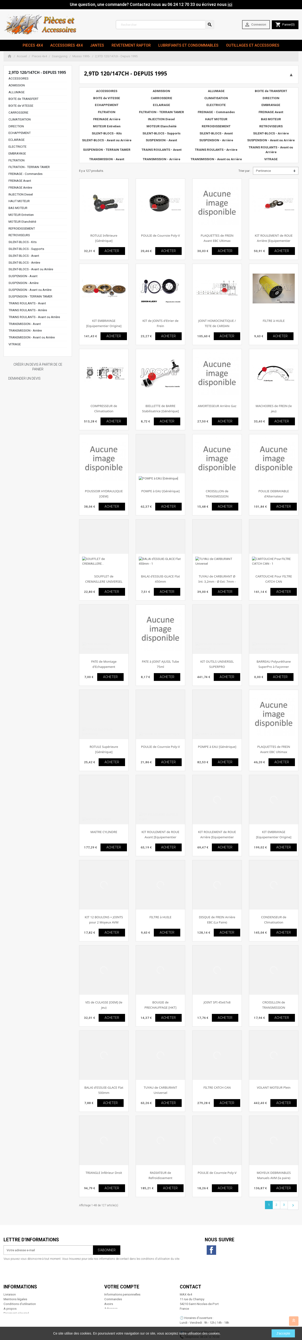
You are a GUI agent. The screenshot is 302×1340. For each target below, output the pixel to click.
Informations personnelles (122, 1276)
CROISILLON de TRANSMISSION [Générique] (273, 1007)
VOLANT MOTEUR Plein (273, 1087)
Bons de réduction (117, 1294)
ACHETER (112, 251)
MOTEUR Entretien (21, 215)
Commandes (113, 1280)
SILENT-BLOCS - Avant (23, 255)
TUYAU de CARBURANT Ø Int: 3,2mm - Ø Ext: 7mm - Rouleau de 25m (217, 581)
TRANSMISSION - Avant (24, 324)
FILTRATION (16, 160)
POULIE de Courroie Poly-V (160, 235)
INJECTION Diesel (20, 194)
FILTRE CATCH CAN (217, 1087)
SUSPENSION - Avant (23, 276)
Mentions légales (15, 1280)
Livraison (10, 1276)
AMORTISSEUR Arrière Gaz (217, 406)
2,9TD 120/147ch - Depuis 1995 (37, 72)
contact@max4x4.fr (206, 1313)
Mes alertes (112, 1299)
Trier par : (244, 171)
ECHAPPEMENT (19, 133)
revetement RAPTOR (131, 45)
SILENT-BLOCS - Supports (26, 249)
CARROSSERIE (18, 112)
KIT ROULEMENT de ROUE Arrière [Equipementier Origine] (274, 240)
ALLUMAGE (16, 92)
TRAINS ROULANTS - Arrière (27, 310)
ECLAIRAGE (16, 140)
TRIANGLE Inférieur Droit (104, 1173)
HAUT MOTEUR (19, 201)
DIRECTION (16, 126)
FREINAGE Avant (19, 180)
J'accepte (283, 1333)
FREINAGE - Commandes (25, 174)
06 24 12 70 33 (209, 1318)
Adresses (110, 1290)
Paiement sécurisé (16, 1294)
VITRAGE (14, 344)
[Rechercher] (165, 24)
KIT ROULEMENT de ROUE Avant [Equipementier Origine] (160, 837)
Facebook (211, 1250)
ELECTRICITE (17, 146)
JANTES (97, 45)
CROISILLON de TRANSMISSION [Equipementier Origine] (217, 496)
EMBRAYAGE (17, 153)
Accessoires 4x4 (66, 45)
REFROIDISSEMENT (21, 228)
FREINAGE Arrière (20, 187)
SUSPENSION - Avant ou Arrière (29, 290)
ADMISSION (16, 85)
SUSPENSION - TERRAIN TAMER (30, 296)
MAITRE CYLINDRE (103, 832)
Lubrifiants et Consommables (188, 45)
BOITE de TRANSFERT (23, 99)
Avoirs (108, 1285)
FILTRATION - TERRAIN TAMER (29, 167)
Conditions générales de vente (25, 1299)
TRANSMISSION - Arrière (25, 330)
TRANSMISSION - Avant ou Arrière (31, 337)
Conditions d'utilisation (20, 1285)
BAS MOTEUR (17, 208)
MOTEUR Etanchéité (22, 221)
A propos (10, 1290)
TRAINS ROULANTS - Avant (27, 303)
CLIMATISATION (19, 119)
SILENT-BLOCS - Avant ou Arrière (30, 269)
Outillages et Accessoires (252, 45)
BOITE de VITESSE (20, 105)
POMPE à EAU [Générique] (160, 491)
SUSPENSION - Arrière (23, 283)
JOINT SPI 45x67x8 (217, 1002)
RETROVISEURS (19, 235)
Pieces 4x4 (33, 45)
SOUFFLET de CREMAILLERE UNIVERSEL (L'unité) (103, 581)
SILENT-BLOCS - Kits (22, 242)
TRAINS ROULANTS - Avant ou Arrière (34, 317)
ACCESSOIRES (18, 78)
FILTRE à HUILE (274, 321)
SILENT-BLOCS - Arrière (24, 262)
